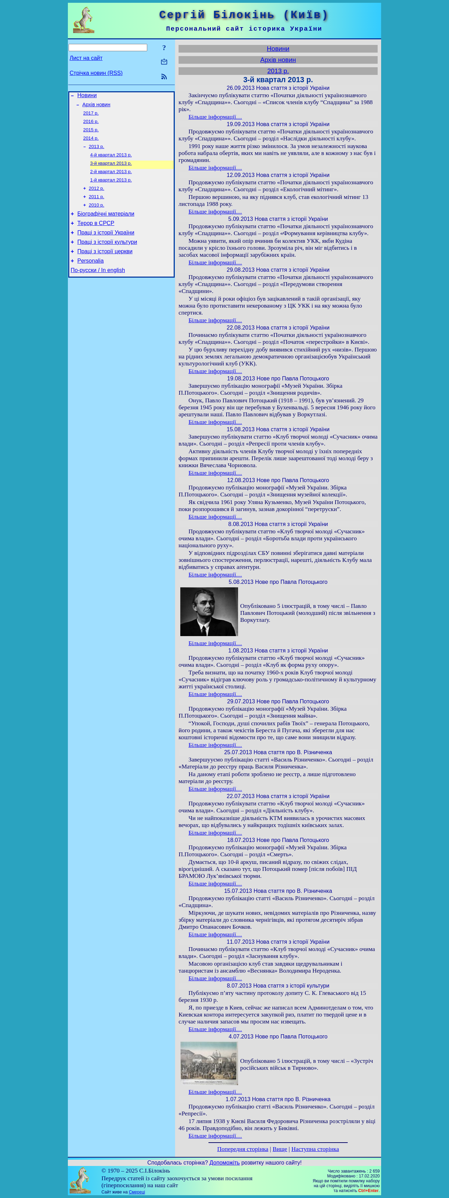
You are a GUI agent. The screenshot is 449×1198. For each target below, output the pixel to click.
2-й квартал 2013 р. (111, 179)
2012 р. (96, 197)
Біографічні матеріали (105, 225)
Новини (87, 96)
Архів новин (96, 106)
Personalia (90, 277)
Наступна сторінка (315, 1149)
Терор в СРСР (95, 236)
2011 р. (96, 206)
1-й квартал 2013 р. (111, 188)
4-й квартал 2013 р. (111, 161)
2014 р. (91, 143)
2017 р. (91, 115)
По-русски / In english (98, 288)
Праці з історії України (105, 246)
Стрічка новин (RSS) (96, 73)
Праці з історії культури (107, 257)
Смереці (137, 1192)
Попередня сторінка (242, 1149)
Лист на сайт (86, 58)
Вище (280, 1149)
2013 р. (96, 152)
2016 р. (91, 124)
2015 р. (91, 134)
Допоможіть (225, 1163)
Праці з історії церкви (104, 267)
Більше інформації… (215, 117)
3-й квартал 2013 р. (111, 170)
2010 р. (96, 215)
